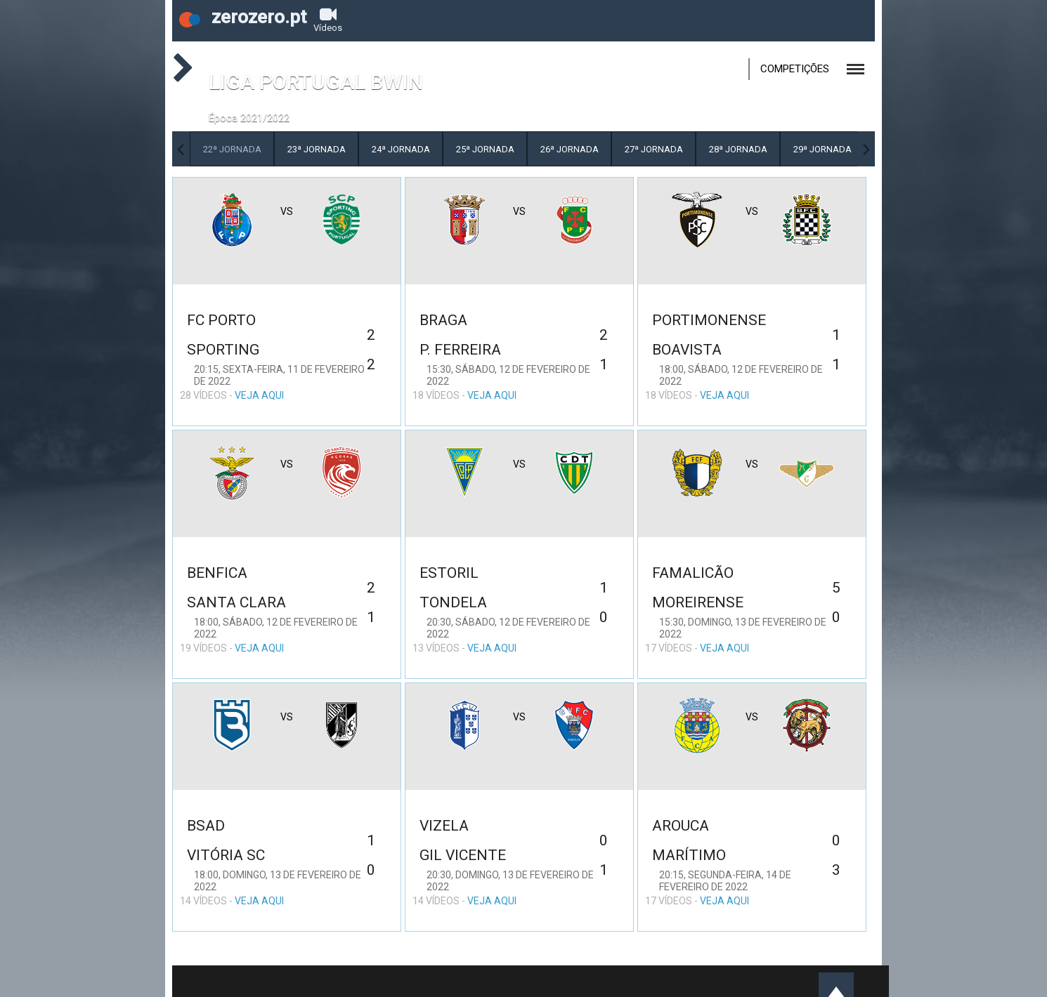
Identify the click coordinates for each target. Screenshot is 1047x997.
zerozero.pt (242, 16)
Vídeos (327, 19)
